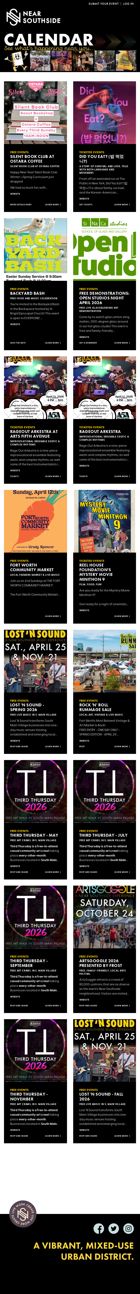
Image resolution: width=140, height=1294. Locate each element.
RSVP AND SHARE (88, 1006)
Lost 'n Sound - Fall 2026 (101, 1096)
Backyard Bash (27, 293)
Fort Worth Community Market (32, 567)
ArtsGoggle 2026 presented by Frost (100, 963)
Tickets (14, 477)
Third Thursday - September (29, 963)
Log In (128, 3)
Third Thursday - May (34, 835)
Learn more (53, 205)
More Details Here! (21, 205)
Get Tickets (85, 205)
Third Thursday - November (29, 1096)
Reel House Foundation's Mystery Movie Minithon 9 (96, 572)
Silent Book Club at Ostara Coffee (32, 159)
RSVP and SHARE (19, 747)
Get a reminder (88, 343)
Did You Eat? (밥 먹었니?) (101, 159)
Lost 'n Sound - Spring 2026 (27, 707)
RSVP (82, 747)
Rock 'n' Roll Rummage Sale (95, 707)
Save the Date (18, 343)
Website (15, 194)
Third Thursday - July (103, 835)
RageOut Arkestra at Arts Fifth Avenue (34, 434)
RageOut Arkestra (100, 431)
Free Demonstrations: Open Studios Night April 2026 (104, 298)
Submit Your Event (104, 3)
